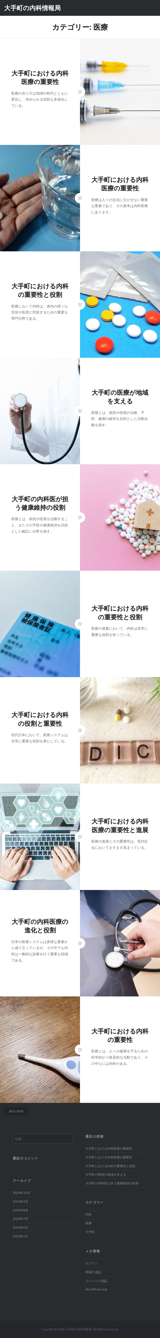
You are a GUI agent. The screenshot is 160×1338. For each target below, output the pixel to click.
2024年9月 (20, 1201)
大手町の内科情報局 (32, 8)
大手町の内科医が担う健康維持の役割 (112, 1183)
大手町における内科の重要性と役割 (110, 1166)
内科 (88, 1214)
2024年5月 (20, 1236)
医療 (88, 1223)
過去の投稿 (16, 1111)
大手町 (90, 1232)
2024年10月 (21, 1193)
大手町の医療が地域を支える (105, 1174)
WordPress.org (96, 1289)
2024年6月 (20, 1227)
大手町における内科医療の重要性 (108, 1148)
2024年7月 (20, 1219)
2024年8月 (20, 1210)
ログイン (91, 1263)
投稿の (93, 1272)
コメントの (96, 1281)
